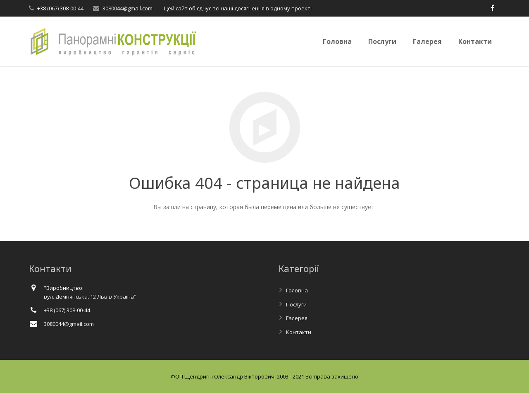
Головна (297, 290)
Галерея (296, 318)
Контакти (298, 332)
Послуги (296, 304)
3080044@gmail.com (127, 8)
